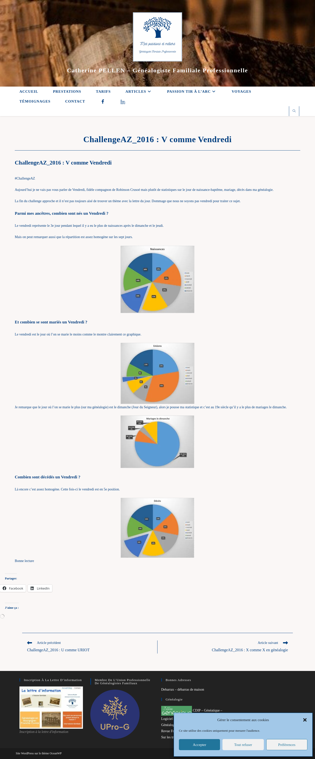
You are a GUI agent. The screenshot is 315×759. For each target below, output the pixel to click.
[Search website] (294, 111)
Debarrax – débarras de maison (182, 689)
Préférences (286, 745)
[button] (304, 719)
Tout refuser (243, 745)
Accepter (199, 745)
